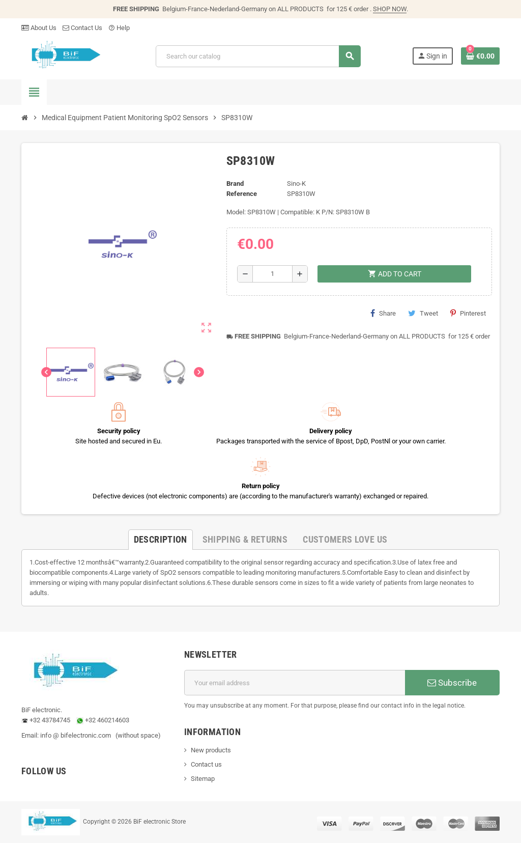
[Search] (258, 56)
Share (383, 313)
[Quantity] (272, 274)
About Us (38, 28)
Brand (235, 183)
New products (211, 750)
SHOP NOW (390, 9)
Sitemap (203, 778)
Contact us (206, 764)
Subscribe (452, 683)
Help (119, 28)
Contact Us (82, 28)
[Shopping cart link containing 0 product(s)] (480, 56)
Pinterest (468, 313)
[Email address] (294, 682)
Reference (241, 194)
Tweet (423, 313)
